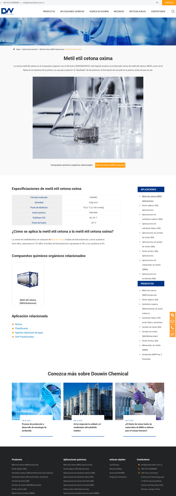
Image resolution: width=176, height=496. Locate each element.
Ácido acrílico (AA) (150, 315)
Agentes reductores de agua (29, 307)
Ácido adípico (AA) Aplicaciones (150, 182)
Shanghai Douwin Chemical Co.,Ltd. (42, 489)
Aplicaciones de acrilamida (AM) (149, 250)
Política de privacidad (155, 489)
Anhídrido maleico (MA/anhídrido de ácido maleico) (152, 283)
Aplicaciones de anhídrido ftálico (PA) (151, 200)
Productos (49, 11)
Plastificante (21, 303)
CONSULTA (169, 3)
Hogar (18, 49)
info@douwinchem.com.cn (33, 3)
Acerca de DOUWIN (99, 11)
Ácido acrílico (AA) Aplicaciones (150, 228)
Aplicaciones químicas (72, 11)
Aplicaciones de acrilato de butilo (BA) (152, 209)
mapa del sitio (137, 489)
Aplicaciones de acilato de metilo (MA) (152, 218)
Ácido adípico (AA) (150, 274)
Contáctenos (158, 11)
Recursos (119, 11)
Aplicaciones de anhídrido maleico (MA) (152, 191)
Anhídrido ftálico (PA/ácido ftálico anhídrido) (152, 294)
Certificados (114, 439)
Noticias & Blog (137, 11)
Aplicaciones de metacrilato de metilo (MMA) (151, 239)
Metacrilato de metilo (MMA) (151, 322)
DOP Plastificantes (24, 311)
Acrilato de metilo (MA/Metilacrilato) (150, 308)
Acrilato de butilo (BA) (151, 301)
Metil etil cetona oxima (73, 49)
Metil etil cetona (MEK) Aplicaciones (52, 49)
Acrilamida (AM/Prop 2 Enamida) (152, 331)
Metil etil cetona (57, 214)
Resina (18, 298)
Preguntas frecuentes (118, 451)
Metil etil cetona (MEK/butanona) (110, 139)
